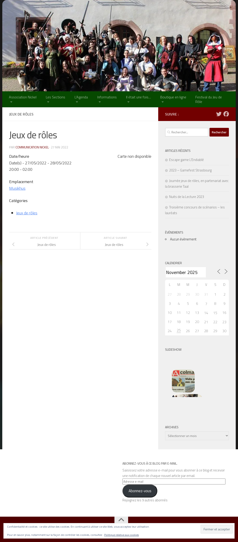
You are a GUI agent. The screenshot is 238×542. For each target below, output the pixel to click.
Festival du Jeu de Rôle (208, 99)
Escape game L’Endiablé (186, 159)
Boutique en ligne (173, 97)
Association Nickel (22, 97)
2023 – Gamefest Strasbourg (190, 170)
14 (206, 313)
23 (224, 322)
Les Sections (55, 97)
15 (215, 313)
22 (215, 322)
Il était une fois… (138, 97)
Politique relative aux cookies (121, 535)
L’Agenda (81, 97)
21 (206, 322)
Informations (107, 97)
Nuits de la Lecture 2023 (186, 196)
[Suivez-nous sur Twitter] (219, 114)
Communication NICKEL (32, 147)
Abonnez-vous (140, 491)
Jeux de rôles (26, 213)
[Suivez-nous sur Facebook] (226, 114)
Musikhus (17, 188)
